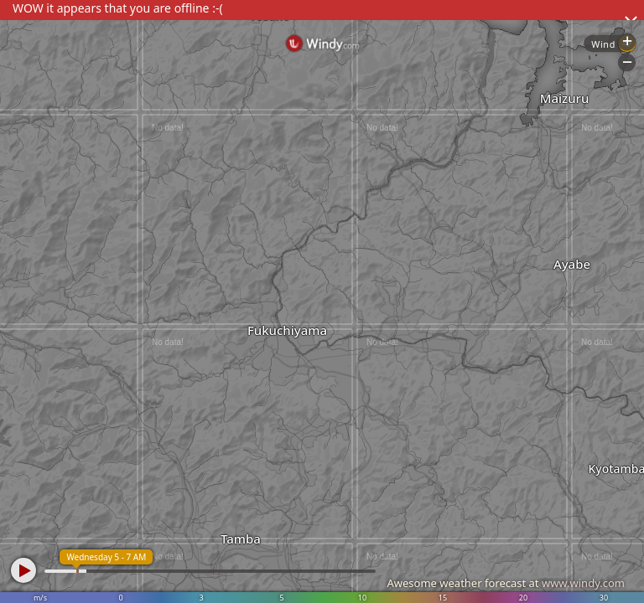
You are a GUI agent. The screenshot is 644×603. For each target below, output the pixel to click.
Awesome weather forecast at (506, 582)
